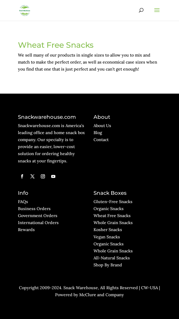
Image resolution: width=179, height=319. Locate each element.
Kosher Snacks (108, 229)
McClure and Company (101, 294)
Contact (101, 139)
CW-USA (149, 287)
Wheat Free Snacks (112, 215)
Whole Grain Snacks (113, 222)
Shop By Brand (108, 264)
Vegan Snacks (107, 236)
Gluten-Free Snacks (113, 201)
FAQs (23, 201)
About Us (102, 125)
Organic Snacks (109, 208)
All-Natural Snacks (112, 257)
